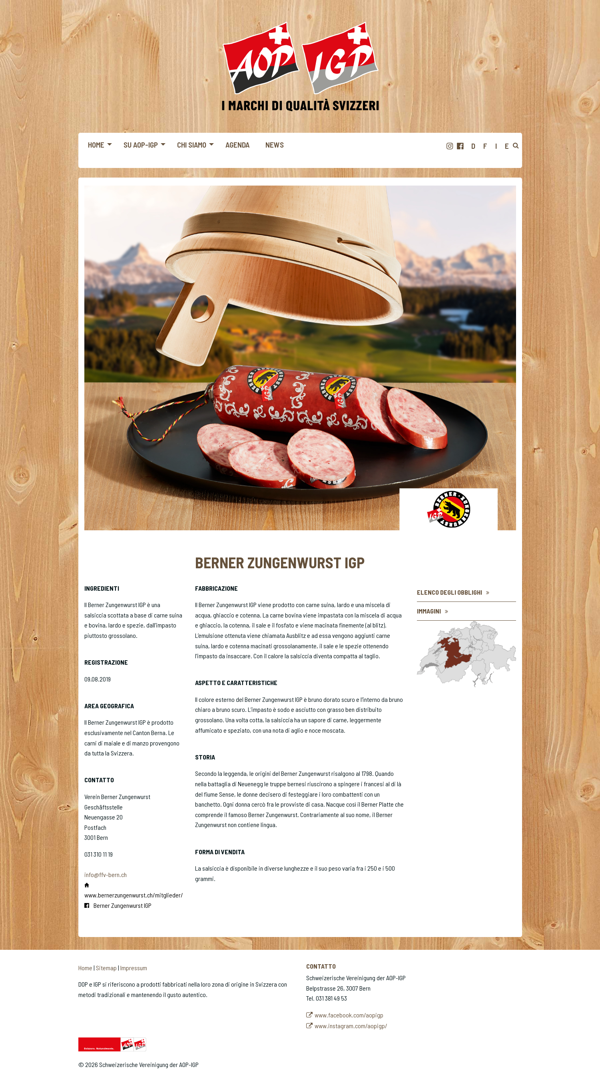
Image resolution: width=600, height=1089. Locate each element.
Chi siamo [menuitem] (191, 144)
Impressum (133, 967)
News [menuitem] (274, 144)
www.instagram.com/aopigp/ (351, 1025)
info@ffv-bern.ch (105, 874)
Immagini (429, 611)
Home (85, 967)
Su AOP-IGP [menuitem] (141, 144)
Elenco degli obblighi (449, 592)
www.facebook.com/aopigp (349, 1015)
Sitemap (106, 967)
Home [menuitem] (96, 144)
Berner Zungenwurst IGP (122, 905)
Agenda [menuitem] (237, 144)
